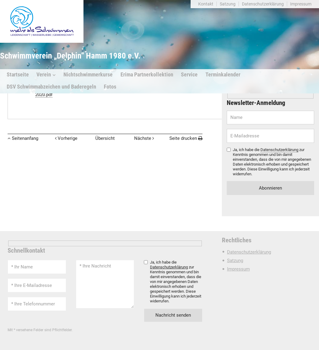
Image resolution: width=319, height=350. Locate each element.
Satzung (228, 4)
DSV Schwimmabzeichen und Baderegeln (51, 87)
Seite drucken (183, 138)
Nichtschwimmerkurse (88, 75)
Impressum (300, 4)
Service (189, 75)
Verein (43, 75)
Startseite (18, 75)
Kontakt (205, 4)
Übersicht (105, 138)
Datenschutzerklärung (263, 4)
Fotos (110, 87)
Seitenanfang (25, 138)
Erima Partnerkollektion (146, 75)
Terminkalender (222, 75)
